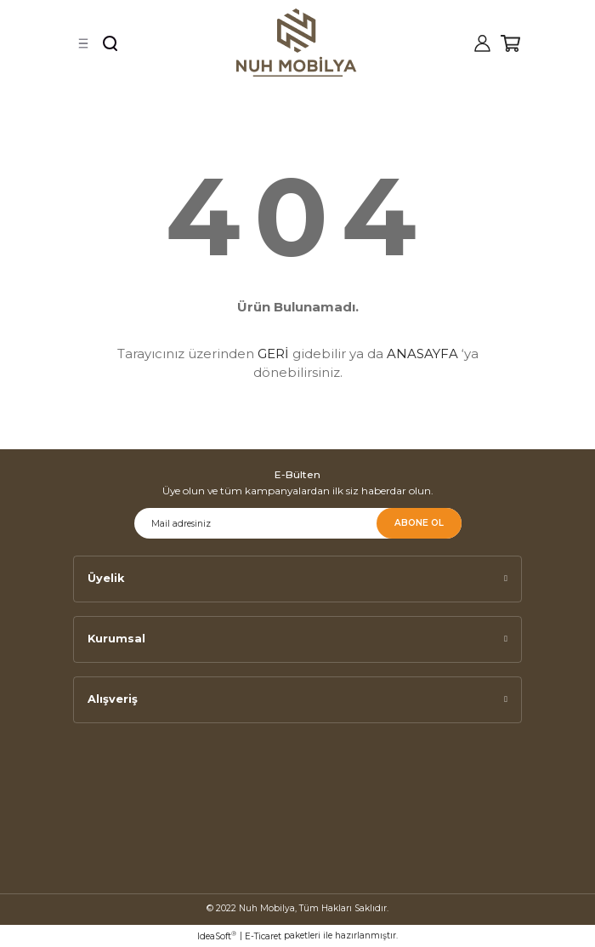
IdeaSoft (216, 936)
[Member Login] (482, 43)
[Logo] (296, 43)
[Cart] (510, 43)
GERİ (273, 353)
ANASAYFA (422, 353)
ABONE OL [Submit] (419, 522)
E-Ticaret (263, 936)
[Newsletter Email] (298, 523)
